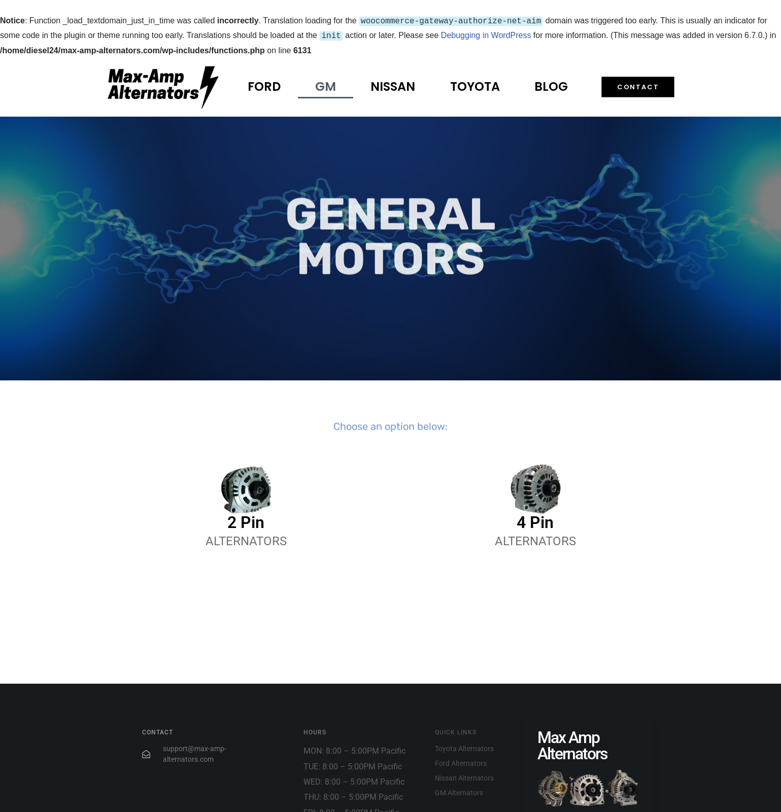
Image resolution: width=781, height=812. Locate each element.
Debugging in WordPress (486, 34)
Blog (551, 84)
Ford (264, 84)
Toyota (475, 84)
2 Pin (245, 520)
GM (325, 84)
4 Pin (535, 520)
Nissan (392, 84)
